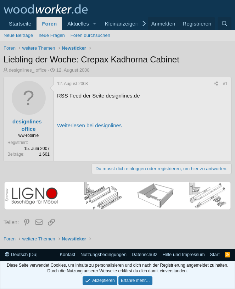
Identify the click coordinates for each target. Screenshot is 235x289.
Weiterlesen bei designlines (89, 125)
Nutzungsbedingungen (103, 254)
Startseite (20, 24)
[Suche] (224, 23)
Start (214, 254)
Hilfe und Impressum (183, 254)
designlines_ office (28, 70)
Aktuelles (78, 24)
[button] (95, 23)
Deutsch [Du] (21, 254)
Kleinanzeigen (121, 24)
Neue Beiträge (18, 35)
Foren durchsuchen (90, 35)
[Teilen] (216, 84)
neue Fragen (52, 35)
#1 (225, 83)
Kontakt (67, 254)
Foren (49, 24)
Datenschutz (144, 254)
